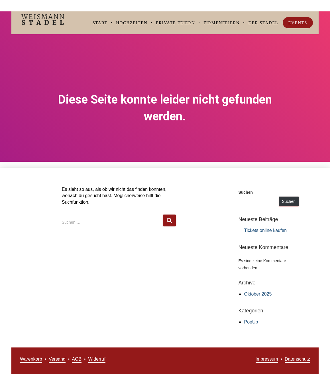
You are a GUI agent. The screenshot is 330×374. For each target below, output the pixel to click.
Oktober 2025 (258, 294)
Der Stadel (263, 23)
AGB (77, 359)
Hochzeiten (131, 23)
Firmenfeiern (221, 23)
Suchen (245, 192)
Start (99, 23)
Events (297, 23)
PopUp (251, 322)
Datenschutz (297, 359)
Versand (57, 359)
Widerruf (96, 359)
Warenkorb (31, 359)
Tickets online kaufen (265, 230)
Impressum (267, 359)
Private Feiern (175, 23)
